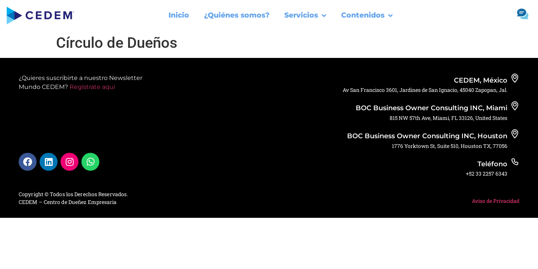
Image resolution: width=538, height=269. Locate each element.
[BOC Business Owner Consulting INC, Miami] (514, 105)
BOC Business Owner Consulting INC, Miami (431, 108)
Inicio (178, 15)
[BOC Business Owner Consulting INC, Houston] (514, 133)
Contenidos (367, 15)
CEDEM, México (480, 80)
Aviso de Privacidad (495, 200)
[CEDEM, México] (514, 78)
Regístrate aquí (92, 86)
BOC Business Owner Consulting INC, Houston (427, 136)
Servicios (305, 15)
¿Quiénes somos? (236, 15)
